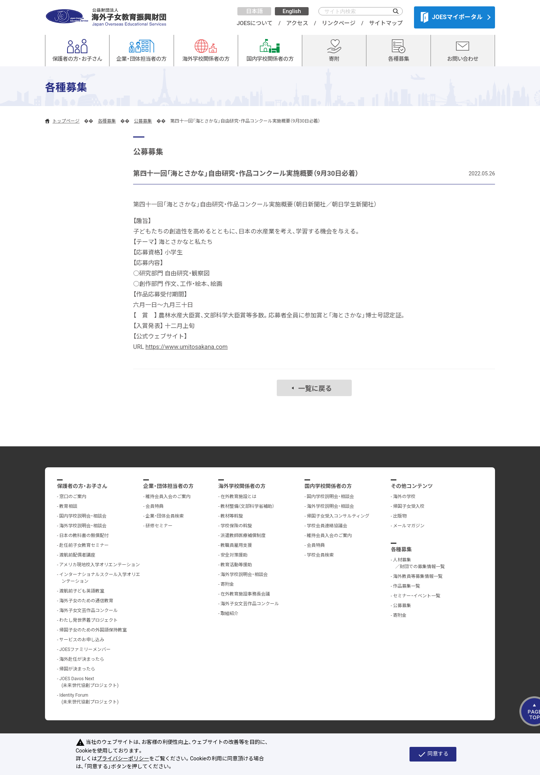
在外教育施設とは (238, 496)
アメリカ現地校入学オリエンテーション (99, 564)
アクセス (297, 23)
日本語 (254, 11)
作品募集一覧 (406, 586)
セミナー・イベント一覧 (416, 595)
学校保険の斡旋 (236, 525)
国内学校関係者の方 (328, 486)
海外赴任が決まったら (81, 659)
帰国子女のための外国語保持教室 (93, 630)
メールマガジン (408, 525)
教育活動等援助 (236, 564)
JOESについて (255, 23)
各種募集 (107, 121)
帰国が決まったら (77, 669)
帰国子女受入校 (408, 506)
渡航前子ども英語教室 (81, 591)
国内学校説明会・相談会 (82, 516)
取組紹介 (229, 613)
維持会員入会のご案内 (168, 496)
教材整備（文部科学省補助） (247, 506)
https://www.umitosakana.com (187, 346)
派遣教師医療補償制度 (243, 535)
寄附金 (227, 584)
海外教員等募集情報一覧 (417, 576)
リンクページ (339, 23)
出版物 (399, 516)
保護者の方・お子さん (82, 486)
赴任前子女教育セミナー (84, 545)
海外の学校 (404, 496)
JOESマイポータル (452, 17)
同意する (432, 754)
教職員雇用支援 (236, 545)
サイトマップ (386, 23)
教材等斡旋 (231, 516)
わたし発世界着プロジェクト (88, 620)
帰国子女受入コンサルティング (338, 516)
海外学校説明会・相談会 (82, 525)
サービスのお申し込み (81, 639)
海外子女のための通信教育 (86, 600)
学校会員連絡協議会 (327, 525)
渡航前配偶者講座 (77, 555)
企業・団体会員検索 (165, 516)
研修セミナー (159, 525)
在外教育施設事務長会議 (245, 594)
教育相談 (68, 506)
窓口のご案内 (72, 496)
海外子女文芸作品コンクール (88, 610)
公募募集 (143, 121)
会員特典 (155, 506)
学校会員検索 (320, 555)
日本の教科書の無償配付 (84, 535)
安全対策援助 (234, 555)
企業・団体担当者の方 (168, 486)
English (291, 11)
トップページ (66, 121)
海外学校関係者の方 (242, 486)
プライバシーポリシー (123, 759)
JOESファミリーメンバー (85, 649)
